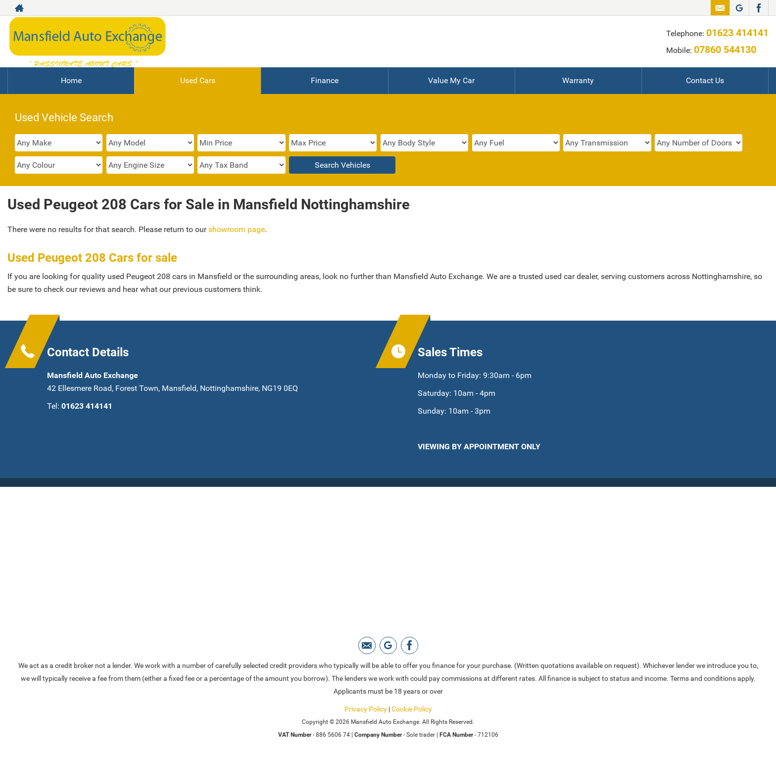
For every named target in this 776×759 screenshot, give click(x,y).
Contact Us (705, 80)
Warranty (578, 80)
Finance (325, 80)
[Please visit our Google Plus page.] (739, 8)
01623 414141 (737, 33)
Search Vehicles (342, 165)
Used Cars (197, 80)
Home (71, 80)
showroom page (236, 229)
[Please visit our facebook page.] (758, 8)
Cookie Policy (411, 709)
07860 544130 (725, 49)
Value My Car (451, 80)
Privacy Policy (365, 709)
